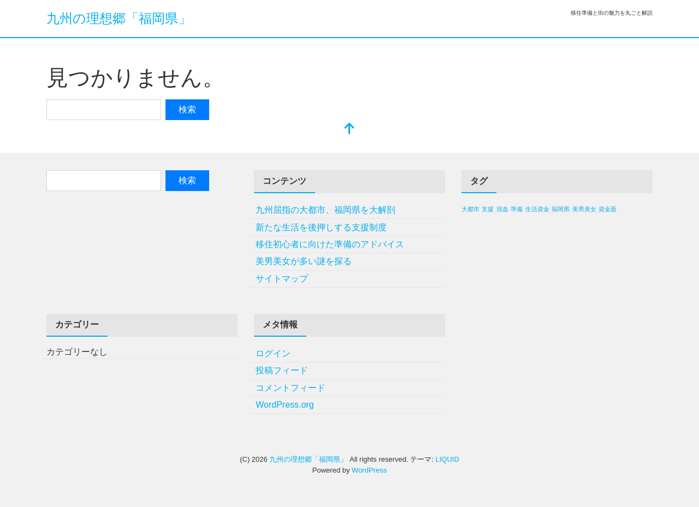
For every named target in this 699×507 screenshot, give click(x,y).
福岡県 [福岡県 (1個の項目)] (561, 209)
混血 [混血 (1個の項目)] (502, 209)
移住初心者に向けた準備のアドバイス (330, 244)
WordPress (369, 470)
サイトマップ (282, 278)
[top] (349, 129)
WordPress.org (284, 404)
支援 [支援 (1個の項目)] (488, 209)
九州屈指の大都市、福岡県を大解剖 (325, 209)
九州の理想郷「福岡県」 (118, 18)
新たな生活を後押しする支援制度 (321, 227)
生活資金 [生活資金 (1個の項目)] (537, 209)
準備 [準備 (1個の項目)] (517, 209)
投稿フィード (282, 370)
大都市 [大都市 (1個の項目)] (470, 209)
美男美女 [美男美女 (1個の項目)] (584, 209)
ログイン (273, 353)
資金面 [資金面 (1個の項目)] (608, 209)
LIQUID (447, 459)
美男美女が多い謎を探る (304, 261)
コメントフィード (290, 387)
